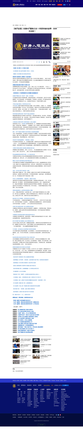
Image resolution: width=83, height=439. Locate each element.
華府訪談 (29, 399)
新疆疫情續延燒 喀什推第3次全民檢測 (21, 247)
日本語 (61, 380)
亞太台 (40, 380)
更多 (63, 417)
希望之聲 (35, 417)
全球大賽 (23, 402)
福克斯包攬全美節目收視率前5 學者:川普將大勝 (24, 237)
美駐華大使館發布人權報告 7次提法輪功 (22, 76)
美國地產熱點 (42, 401)
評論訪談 (53, 4)
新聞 (36, 4)
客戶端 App (52, 414)
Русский (57, 380)
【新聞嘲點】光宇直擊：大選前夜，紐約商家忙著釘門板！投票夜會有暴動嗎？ (31, 259)
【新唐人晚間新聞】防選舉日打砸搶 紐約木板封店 (24, 265)
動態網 (51, 417)
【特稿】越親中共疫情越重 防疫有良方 (22, 300)
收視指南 (24, 414)
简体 (40, 1)
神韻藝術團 (20, 417)
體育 (24, 393)
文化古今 (41, 399)
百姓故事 (62, 405)
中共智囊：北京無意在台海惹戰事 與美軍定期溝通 (24, 229)
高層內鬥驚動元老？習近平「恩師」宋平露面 (23, 96)
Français (53, 380)
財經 (21, 394)
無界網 (54, 417)
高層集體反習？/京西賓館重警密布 (26, 325)
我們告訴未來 (63, 391)
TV (64, 4)
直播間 (39, 385)
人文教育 (42, 389)
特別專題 (55, 150)
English (49, 380)
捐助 (57, 1)
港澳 (21, 391)
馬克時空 (35, 404)
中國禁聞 (29, 394)
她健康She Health (50, 392)
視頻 (39, 4)
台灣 (21, 393)
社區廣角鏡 (29, 402)
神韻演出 (19, 402)
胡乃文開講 (49, 394)
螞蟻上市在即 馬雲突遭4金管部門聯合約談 (22, 160)
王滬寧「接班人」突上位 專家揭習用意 (27, 313)
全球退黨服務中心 (41, 417)
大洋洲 (28, 380)
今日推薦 (55, 64)
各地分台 (34, 1)
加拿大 (21, 380)
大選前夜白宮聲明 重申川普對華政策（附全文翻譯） (25, 122)
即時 (47, 4)
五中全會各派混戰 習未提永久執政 (26, 311)
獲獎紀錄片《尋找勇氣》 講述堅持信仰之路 (23, 297)
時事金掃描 (36, 394)
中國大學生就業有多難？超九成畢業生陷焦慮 (23, 206)
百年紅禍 (54, 152)
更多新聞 (68, 92)
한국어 (65, 380)
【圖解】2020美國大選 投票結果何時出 (22, 73)
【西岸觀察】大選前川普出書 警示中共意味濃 (23, 291)
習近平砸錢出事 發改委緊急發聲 (25, 332)
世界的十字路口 (36, 402)
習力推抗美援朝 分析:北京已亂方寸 (26, 328)
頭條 (42, 4)
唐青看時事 (36, 401)
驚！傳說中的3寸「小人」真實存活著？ (22, 294)
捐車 (59, 1)
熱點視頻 (23, 398)
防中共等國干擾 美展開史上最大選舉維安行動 (23, 221)
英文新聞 (50, 1)
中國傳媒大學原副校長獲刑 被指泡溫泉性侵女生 (24, 214)
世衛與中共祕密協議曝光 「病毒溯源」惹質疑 (23, 140)
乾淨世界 (30, 417)
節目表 (34, 385)
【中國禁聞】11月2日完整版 (19, 271)
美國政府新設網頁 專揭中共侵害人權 (21, 84)
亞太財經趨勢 (29, 404)
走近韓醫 (48, 398)
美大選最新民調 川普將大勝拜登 (25, 309)
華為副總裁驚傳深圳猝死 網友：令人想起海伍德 (24, 154)
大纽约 (18, 380)
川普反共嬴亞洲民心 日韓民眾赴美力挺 (22, 104)
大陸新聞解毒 (36, 405)
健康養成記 (49, 395)
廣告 (54, 1)
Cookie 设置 (41, 424)
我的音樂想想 (56, 405)
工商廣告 (62, 410)
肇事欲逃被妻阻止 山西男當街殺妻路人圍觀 (23, 190)
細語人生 (35, 407)
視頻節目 (29, 385)
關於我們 (19, 414)
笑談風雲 (41, 392)
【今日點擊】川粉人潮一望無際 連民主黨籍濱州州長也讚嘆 (26, 285)
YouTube (69, 1)
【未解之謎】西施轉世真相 (65, 97)
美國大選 (17, 105)
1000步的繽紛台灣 (57, 403)
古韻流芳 (41, 394)
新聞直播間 (60, 4)
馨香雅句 (41, 395)
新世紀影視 (59, 417)
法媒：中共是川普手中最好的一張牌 (21, 170)
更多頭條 (68, 61)
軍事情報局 (36, 399)
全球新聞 (29, 391)
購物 (62, 1)
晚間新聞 (29, 395)
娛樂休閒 (56, 389)
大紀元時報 (25, 417)
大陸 (20, 25)
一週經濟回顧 (29, 401)
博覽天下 (19, 400)
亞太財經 (29, 405)
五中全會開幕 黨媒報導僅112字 (25, 321)
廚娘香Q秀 (56, 401)
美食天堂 (55, 395)
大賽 (30, 1)
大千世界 (55, 399)
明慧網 (47, 417)
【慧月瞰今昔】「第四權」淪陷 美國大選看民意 (24, 288)
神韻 (27, 1)
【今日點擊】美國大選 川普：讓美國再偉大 (23, 283)
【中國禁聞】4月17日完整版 (45, 344)
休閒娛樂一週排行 (57, 86)
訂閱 (65, 385)
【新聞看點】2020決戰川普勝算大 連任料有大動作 (24, 262)
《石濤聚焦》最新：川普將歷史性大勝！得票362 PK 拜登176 (27, 277)
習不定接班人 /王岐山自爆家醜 (25, 320)
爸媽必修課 (42, 398)
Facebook (65, 1)
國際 (18, 391)
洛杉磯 (24, 380)
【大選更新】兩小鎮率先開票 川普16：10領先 (23, 71)
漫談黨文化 (63, 407)
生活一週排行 (56, 122)
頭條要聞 (19, 398)
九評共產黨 (63, 398)
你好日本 (55, 392)
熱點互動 (35, 392)
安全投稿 (37, 414)
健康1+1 (48, 391)
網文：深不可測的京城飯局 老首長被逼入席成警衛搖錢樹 (26, 131)
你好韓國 (55, 394)
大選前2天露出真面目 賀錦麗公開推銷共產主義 (23, 148)
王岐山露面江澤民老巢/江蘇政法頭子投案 (27, 323)
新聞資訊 (16, 25)
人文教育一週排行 (57, 95)
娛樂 (24, 391)
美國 (18, 393)
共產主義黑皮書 (64, 404)
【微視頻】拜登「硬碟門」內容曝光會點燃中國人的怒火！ (26, 274)
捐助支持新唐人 (47, 385)
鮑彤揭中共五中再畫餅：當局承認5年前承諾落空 (24, 198)
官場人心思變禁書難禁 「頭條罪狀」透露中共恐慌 (24, 178)
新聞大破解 (36, 398)
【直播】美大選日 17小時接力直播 (21, 68)
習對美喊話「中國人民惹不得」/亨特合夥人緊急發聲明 (30, 327)
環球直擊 (29, 392)
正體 (37, 1)
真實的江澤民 (63, 399)
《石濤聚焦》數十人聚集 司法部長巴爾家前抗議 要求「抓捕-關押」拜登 (29, 280)
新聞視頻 (29, 389)
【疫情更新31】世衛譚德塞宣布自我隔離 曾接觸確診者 (25, 93)
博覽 (50, 4)
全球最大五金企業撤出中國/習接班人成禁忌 (28, 316)
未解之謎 (41, 391)
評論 (18, 394)
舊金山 (37, 380)
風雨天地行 (63, 402)
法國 (34, 380)
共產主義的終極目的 (64, 395)
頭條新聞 (55, 28)
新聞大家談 (36, 391)
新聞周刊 (29, 398)
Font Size (46, 62)
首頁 (13, 25)
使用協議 (33, 414)
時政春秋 (35, 395)
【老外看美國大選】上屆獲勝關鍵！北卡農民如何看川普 (26, 268)
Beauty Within (56, 398)
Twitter (67, 1)
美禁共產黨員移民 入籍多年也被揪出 (26, 330)
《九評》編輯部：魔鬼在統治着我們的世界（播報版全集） (26, 302)
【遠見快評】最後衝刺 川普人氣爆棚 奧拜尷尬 (23, 257)
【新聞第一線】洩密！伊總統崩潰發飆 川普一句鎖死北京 (65, 49)
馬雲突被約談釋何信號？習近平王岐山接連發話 (23, 113)
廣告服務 (42, 414)
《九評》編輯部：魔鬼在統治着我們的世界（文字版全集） (26, 303)
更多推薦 (68, 83)
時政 (23, 25)
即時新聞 (19, 399)
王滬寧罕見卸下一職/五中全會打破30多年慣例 (28, 314)
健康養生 (49, 389)
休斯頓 (31, 380)
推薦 (44, 4)
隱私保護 (28, 414)
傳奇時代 (62, 392)
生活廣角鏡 (56, 391)
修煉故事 (62, 408)
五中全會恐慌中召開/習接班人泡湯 (26, 318)
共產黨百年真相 (56, 154)
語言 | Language (44, 1)
